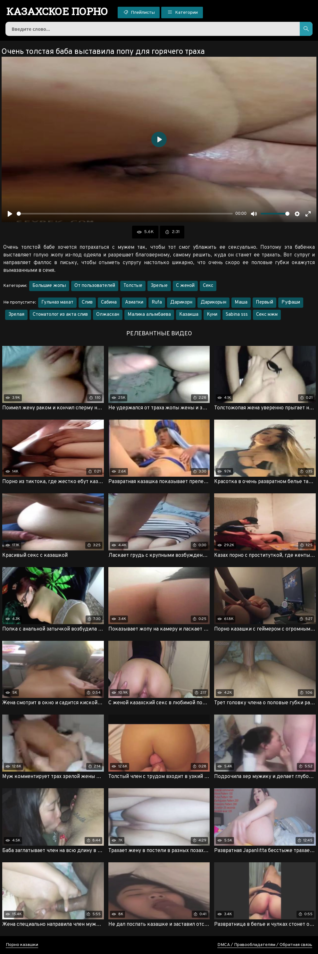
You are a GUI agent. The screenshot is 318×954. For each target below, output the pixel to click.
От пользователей (94, 286)
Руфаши (290, 302)
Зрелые (159, 286)
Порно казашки (22, 945)
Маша (241, 302)
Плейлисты (138, 12)
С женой (185, 286)
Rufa (157, 302)
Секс (208, 286)
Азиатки (134, 302)
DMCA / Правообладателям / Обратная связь (264, 945)
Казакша (188, 315)
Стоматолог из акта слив (60, 315)
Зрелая (16, 315)
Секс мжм (267, 315)
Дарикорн (181, 302)
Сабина (109, 302)
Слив (87, 302)
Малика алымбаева (149, 315)
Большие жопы (49, 286)
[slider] (125, 214)
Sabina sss (237, 315)
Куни (212, 315)
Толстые (132, 286)
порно (57, 11)
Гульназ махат (57, 302)
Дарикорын (213, 302)
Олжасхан (107, 315)
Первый (264, 302)
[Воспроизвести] (10, 214)
